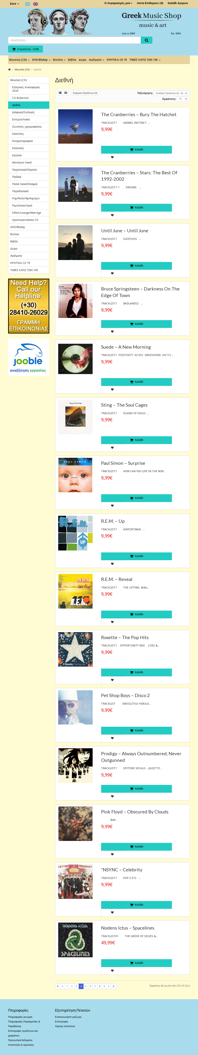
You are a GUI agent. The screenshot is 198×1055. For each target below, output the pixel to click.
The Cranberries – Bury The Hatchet (139, 114)
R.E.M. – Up (113, 521)
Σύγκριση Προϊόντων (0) (85, 93)
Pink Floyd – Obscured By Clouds (134, 811)
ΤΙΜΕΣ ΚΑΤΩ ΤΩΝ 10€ (145, 59)
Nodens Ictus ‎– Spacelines (127, 928)
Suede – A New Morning (126, 347)
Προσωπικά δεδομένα (20, 1040)
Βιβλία (72, 59)
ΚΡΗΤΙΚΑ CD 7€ (117, 59)
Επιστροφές (61, 1021)
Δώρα (82, 59)
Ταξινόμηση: (145, 93)
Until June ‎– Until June (124, 230)
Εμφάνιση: (169, 98)
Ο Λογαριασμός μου (118, 3)
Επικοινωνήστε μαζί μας (68, 1016)
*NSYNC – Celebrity (121, 869)
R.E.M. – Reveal (116, 579)
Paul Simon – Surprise (123, 463)
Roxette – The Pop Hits (125, 637)
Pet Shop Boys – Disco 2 (125, 695)
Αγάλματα (96, 59)
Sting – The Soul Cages (124, 405)
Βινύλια (59, 59)
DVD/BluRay (41, 59)
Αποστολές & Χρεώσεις (21, 1044)
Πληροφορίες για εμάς (20, 1016)
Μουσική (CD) (19, 59)
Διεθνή (37, 69)
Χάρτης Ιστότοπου (65, 1026)
